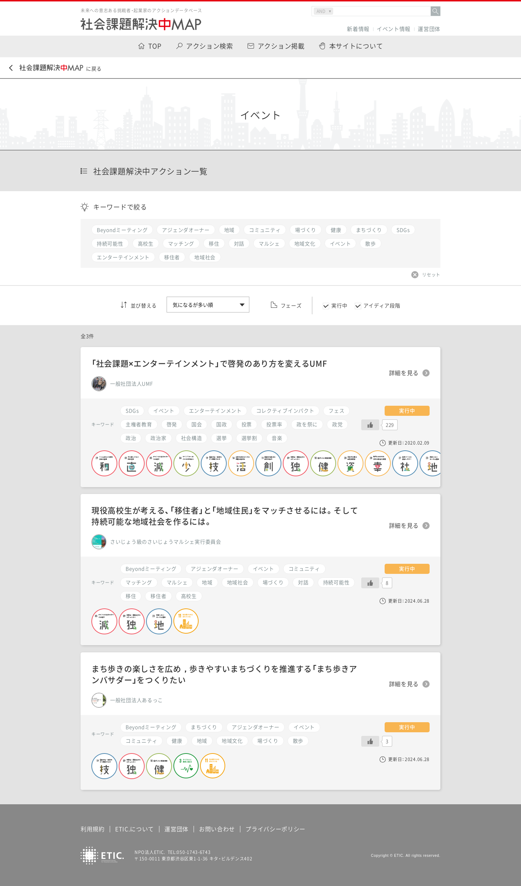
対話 (303, 582)
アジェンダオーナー (255, 726)
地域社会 (237, 582)
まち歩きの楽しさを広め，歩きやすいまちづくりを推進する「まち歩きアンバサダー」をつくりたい (224, 673)
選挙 (221, 437)
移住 (131, 595)
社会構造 (191, 437)
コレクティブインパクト (285, 410)
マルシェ (177, 582)
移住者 (158, 595)
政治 (131, 437)
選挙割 (249, 437)
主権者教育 (139, 424)
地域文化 (232, 740)
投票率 (274, 424)
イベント (304, 726)
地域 (202, 740)
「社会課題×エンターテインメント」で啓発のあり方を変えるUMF (209, 363)
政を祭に (307, 424)
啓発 (172, 424)
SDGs (132, 410)
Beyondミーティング (151, 726)
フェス (336, 410)
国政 (221, 424)
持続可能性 (336, 582)
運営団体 (429, 29)
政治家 (158, 437)
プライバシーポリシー (275, 828)
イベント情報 (394, 29)
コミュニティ (141, 740)
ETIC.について (134, 828)
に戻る (55, 68)
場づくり (267, 740)
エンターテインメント (215, 410)
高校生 (189, 595)
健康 (177, 740)
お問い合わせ (217, 828)
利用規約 (93, 828)
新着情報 (358, 29)
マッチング (139, 582)
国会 (196, 424)
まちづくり (204, 726)
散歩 (298, 740)
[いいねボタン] (370, 741)
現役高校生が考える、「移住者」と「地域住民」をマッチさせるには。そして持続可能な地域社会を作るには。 (224, 515)
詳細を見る (404, 684)
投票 (246, 424)
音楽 (277, 437)
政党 (337, 424)
